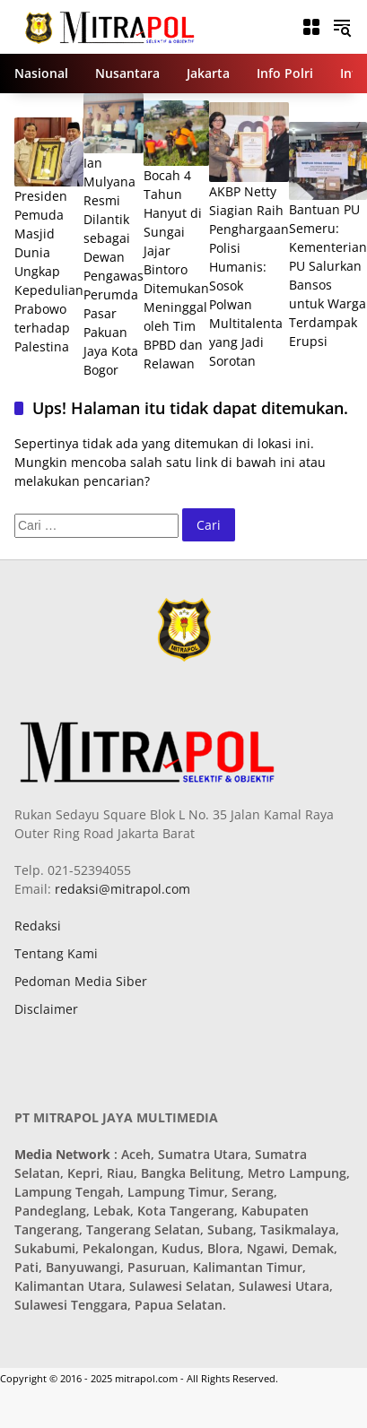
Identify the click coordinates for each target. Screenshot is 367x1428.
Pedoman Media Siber (80, 981)
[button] (342, 27)
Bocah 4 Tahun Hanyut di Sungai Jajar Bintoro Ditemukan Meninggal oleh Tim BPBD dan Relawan (176, 269)
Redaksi (37, 925)
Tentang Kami (56, 953)
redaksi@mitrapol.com (120, 888)
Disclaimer (46, 1008)
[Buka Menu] (311, 27)
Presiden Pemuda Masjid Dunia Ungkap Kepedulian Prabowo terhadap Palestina (48, 271)
